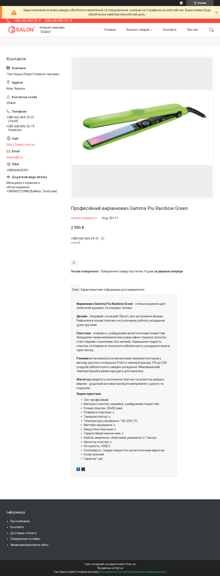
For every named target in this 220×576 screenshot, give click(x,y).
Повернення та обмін (25, 539)
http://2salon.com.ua (20, 144)
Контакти (169, 29)
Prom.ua (131, 564)
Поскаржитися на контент (116, 571)
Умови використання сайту (29, 545)
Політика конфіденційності (150, 571)
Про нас (192, 29)
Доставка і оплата (23, 533)
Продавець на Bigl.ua (110, 568)
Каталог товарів (137, 29)
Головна (110, 29)
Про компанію (20, 521)
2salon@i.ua (14, 157)
